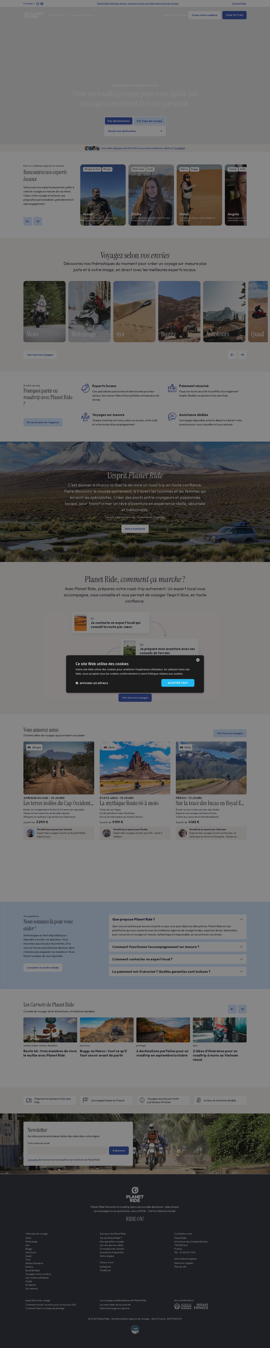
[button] (92, 683)
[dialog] (135, 674)
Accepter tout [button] (178, 682)
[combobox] (198, 660)
